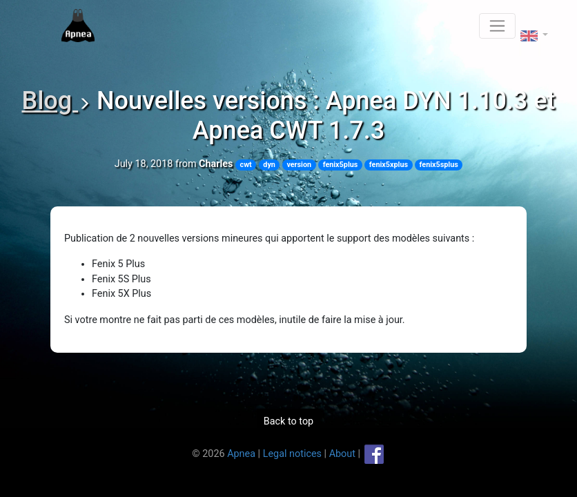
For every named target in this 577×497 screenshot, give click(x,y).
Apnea (241, 453)
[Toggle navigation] (497, 26)
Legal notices (292, 453)
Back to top (288, 421)
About (342, 453)
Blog (49, 100)
